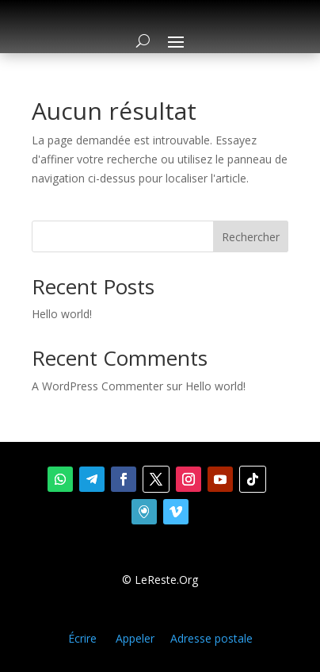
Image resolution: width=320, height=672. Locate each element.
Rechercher (251, 236)
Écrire (82, 638)
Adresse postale (211, 638)
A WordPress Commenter (97, 386)
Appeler (135, 638)
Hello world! (62, 313)
